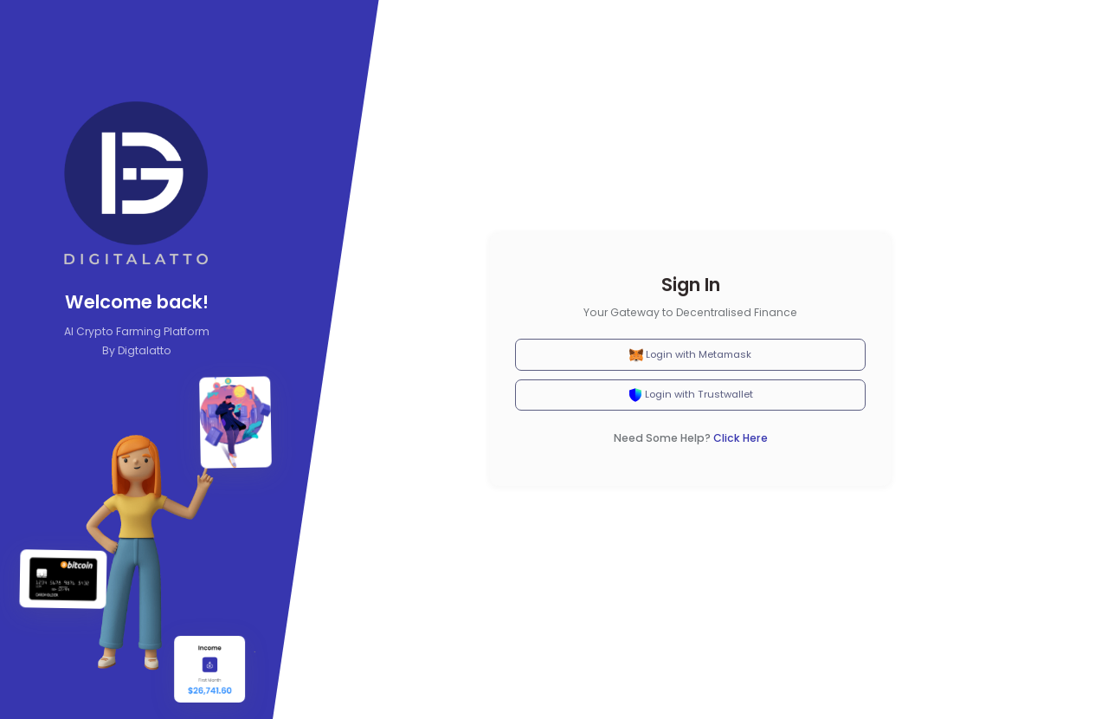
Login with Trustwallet (690, 394)
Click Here (740, 438)
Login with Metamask (690, 354)
